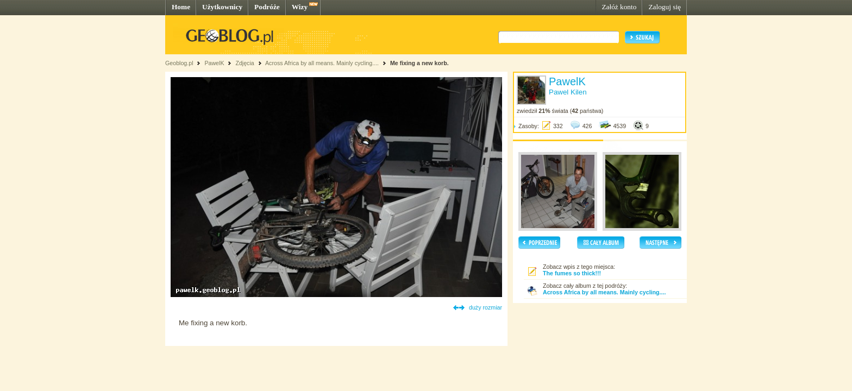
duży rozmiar (485, 307)
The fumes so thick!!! (572, 273)
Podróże (267, 7)
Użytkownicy (222, 7)
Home (181, 7)
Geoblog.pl (179, 63)
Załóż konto (619, 7)
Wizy (300, 7)
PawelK (214, 63)
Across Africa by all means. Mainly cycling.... (322, 63)
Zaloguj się (664, 7)
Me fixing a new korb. (419, 63)
